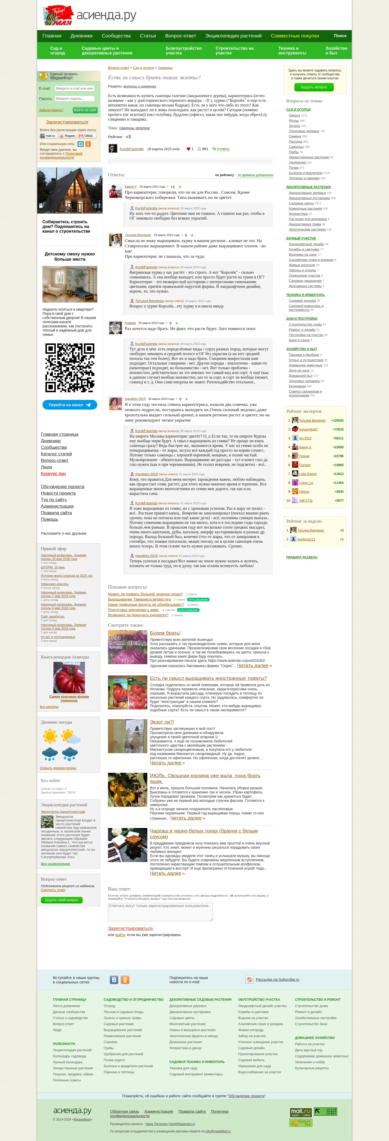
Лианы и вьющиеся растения (192, 1030)
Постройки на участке (306, 335)
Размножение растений (122, 1036)
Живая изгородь (251, 1030)
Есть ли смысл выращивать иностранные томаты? (208, 678)
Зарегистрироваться (130, 928)
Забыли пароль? (51, 110)
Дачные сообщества (69, 1012)
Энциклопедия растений (233, 35)
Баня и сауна (299, 340)
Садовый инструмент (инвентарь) (196, 1074)
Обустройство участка (259, 1000)
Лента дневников (66, 1006)
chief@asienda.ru (182, 1124)
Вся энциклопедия (55, 864)
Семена (295, 136)
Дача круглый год (308, 1050)
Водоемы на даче (303, 254)
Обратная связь (124, 1111)
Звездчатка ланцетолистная (63, 812)
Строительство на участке (235, 50)
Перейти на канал (66, 404)
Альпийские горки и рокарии (311, 260)
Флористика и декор (185, 1048)
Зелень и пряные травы (122, 1018)
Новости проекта (58, 493)
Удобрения (297, 162)
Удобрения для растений (123, 1054)
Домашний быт (301, 376)
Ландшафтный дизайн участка (262, 1006)
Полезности (64, 1044)
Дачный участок (301, 238)
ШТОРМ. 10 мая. (53, 567)
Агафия (130, 323)
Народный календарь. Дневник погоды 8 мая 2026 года (63, 626)
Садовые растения (119, 1024)
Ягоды (294, 120)
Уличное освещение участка (260, 1042)
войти (120, 935)
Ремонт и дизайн (302, 330)
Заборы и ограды (302, 270)
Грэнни (304, 456)
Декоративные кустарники (309, 198)
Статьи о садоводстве (70, 1018)
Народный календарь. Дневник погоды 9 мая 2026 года (63, 606)
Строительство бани (311, 1024)
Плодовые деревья (304, 131)
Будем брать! (165, 633)
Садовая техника (302, 301)
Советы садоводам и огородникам (305, 393)
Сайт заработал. (53, 616)
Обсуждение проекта (62, 486)
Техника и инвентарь (305, 295)
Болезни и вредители (305, 173)
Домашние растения (186, 1042)
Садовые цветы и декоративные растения (107, 50)
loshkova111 (306, 539)
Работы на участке (310, 1044)
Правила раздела (301, 557)
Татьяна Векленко (138, 235)
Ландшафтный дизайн (306, 244)
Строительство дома (305, 324)
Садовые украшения (305, 281)
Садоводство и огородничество (134, 1000)
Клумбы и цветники (304, 249)
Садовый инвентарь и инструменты (306, 308)
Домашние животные (305, 365)
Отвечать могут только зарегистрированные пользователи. (160, 912)
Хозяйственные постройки (315, 1018)
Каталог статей (56, 453)
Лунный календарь (68, 1062)
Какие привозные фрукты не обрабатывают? (146, 604)
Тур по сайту (54, 499)
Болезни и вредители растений (128, 1066)
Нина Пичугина (156, 1124)
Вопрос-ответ (180, 35)
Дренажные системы (305, 286)
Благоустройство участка (184, 50)
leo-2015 (305, 438)
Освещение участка (304, 275)
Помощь (49, 519)
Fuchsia (304, 465)
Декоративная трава (305, 224)
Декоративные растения (308, 187)
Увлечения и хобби (310, 1062)
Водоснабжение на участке (259, 1072)
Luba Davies (308, 474)
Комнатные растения (305, 208)
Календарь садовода (69, 1056)
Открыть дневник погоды (58, 768)
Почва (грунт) (114, 1060)
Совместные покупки (295, 35)
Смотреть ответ (53, 890)
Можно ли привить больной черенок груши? (145, 594)
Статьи (148, 35)
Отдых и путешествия (306, 360)
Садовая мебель (251, 1060)
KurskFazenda (131, 149)
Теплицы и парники (304, 178)
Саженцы (165, 68)
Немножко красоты (54, 584)
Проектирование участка (258, 1054)
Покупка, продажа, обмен (73, 1074)
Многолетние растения (188, 1024)
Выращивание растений (123, 1030)
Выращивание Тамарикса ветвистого (139, 599)
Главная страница (59, 434)
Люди (46, 467)
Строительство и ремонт (318, 1000)
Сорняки (110, 1042)
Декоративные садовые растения (201, 1000)
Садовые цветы (301, 203)
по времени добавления (255, 175)
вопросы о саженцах (140, 86)
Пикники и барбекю (304, 355)
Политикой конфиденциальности (61, 155)
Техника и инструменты (292, 50)
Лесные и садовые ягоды (124, 1012)
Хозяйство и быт (336, 50)
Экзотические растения (307, 229)
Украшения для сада (254, 1066)
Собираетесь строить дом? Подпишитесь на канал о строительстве (66, 226)
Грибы (294, 152)
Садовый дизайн (251, 1048)
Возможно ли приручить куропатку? (138, 615)
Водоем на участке (253, 1018)
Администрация (57, 506)
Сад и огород (57, 50)
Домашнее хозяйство (315, 1038)
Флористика (298, 214)
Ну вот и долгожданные (58, 637)
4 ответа (223, 149)
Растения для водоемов (308, 219)
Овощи (294, 115)
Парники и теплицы (119, 1072)
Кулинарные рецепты (312, 1068)
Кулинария (297, 386)
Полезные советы (67, 1080)
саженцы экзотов (134, 128)
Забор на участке (252, 1036)
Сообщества (116, 35)
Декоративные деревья (307, 193)
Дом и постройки (301, 319)
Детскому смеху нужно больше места (70, 256)
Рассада (295, 141)
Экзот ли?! (162, 722)
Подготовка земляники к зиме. (133, 610)
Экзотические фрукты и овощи (194, 1036)
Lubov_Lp (306, 483)
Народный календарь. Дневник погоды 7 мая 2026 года (63, 594)
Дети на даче (299, 370)
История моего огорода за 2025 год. (67, 576)
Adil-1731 (306, 500)
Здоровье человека (304, 381)
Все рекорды (49, 707)
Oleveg (304, 492)
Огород (109, 1006)
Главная (51, 35)
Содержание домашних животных (321, 1056)
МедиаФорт (82, 1119)
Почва (294, 168)
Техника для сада (183, 1068)
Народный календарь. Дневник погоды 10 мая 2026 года (63, 557)
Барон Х (131, 186)
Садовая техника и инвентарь (197, 1062)
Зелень (294, 126)
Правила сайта (56, 512)
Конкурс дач (53, 473)
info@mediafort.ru (218, 1131)
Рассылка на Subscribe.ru (277, 979)
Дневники (82, 35)
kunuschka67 (308, 429)
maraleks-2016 (135, 399)
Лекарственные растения (309, 157)
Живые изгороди (302, 265)
